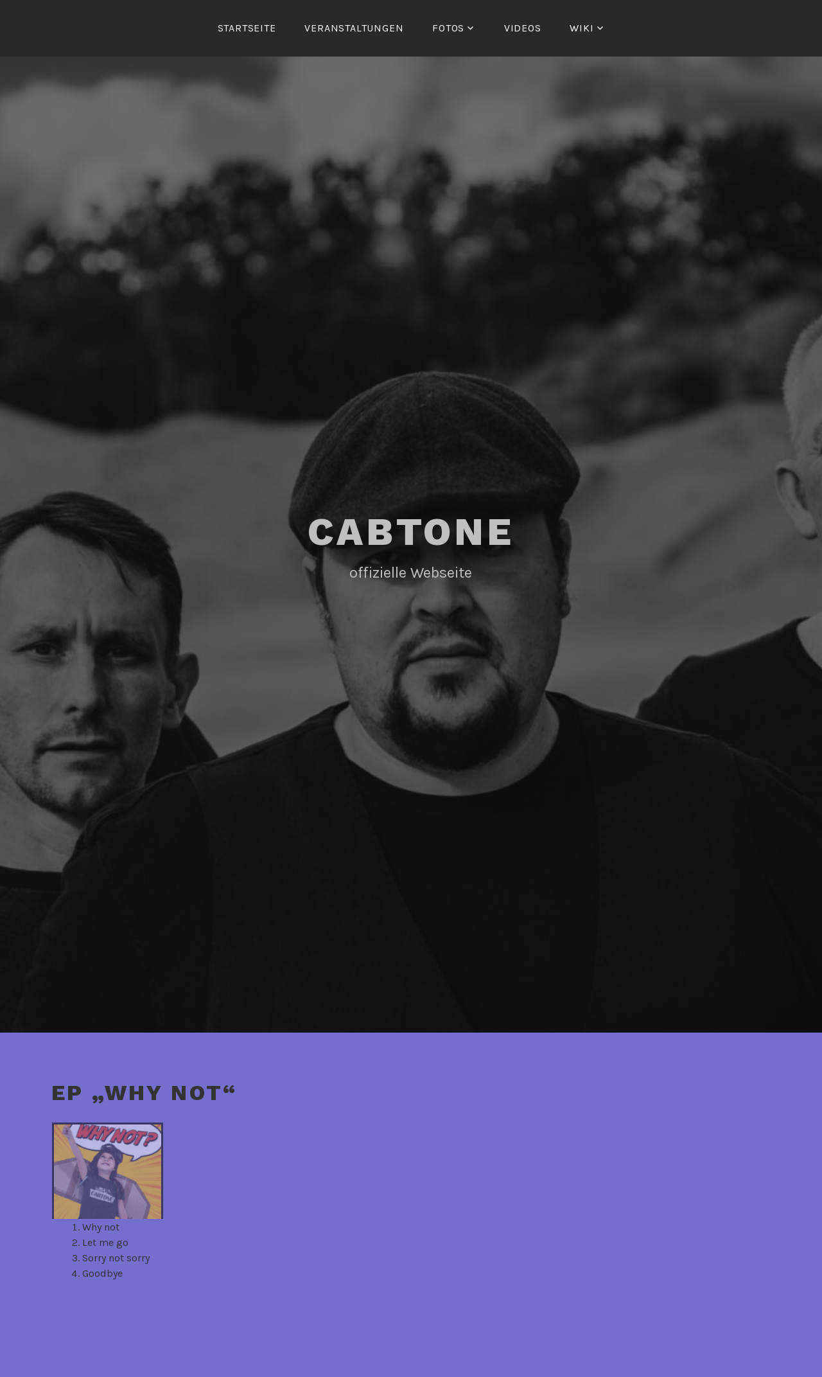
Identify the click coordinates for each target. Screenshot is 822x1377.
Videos (522, 28)
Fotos (448, 28)
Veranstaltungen (353, 28)
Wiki (581, 28)
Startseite (247, 28)
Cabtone (411, 532)
